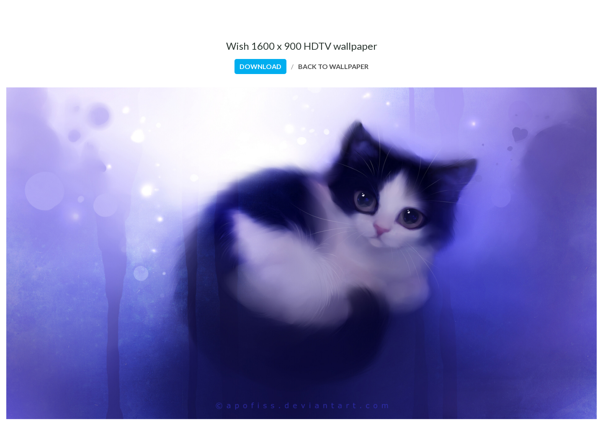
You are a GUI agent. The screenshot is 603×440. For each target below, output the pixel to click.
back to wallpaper (333, 66)
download (260, 66)
